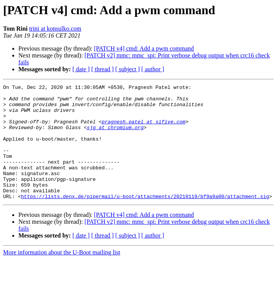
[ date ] (81, 69)
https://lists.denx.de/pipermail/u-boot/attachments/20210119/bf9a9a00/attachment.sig (145, 219)
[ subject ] (127, 69)
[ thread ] (102, 69)
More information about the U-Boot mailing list (61, 275)
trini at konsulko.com (55, 28)
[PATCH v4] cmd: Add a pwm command (144, 48)
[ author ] (152, 69)
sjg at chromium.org (115, 136)
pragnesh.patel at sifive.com (143, 129)
